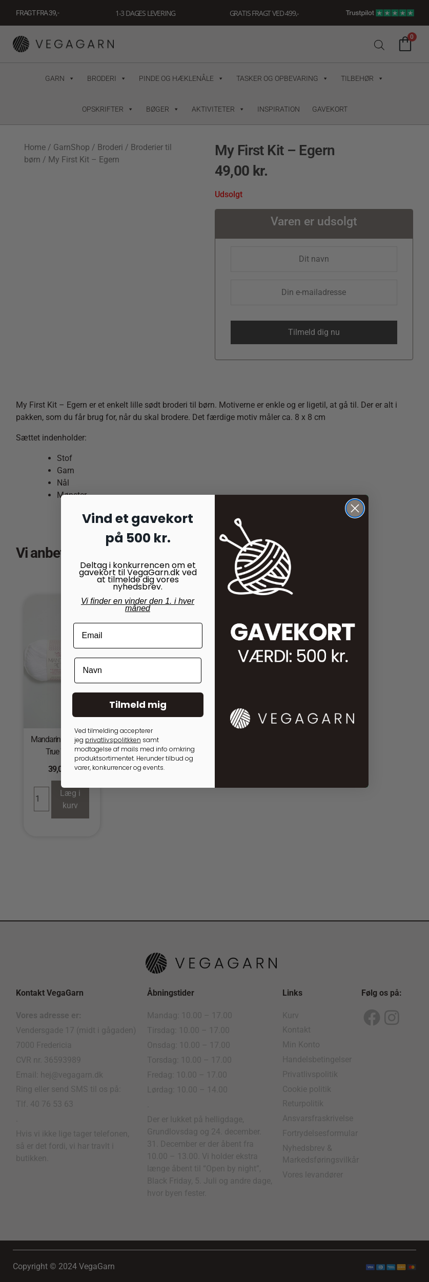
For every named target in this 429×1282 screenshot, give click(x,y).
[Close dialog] (354, 508)
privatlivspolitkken (113, 739)
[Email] (137, 635)
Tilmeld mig (138, 704)
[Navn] (137, 670)
